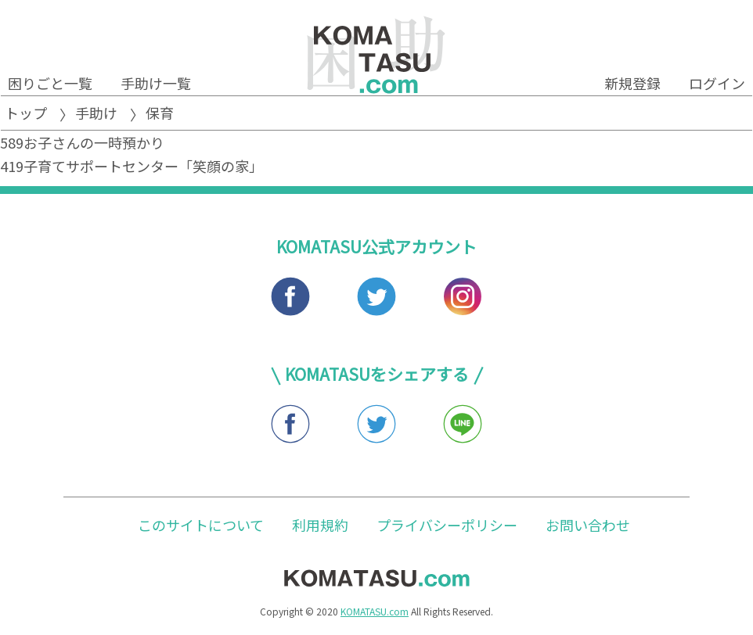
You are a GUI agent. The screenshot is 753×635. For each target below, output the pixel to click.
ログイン (717, 83)
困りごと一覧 (50, 83)
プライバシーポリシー (446, 525)
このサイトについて (201, 525)
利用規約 (320, 525)
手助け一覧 (156, 83)
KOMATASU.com (374, 611)
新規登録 (632, 83)
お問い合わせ (588, 525)
